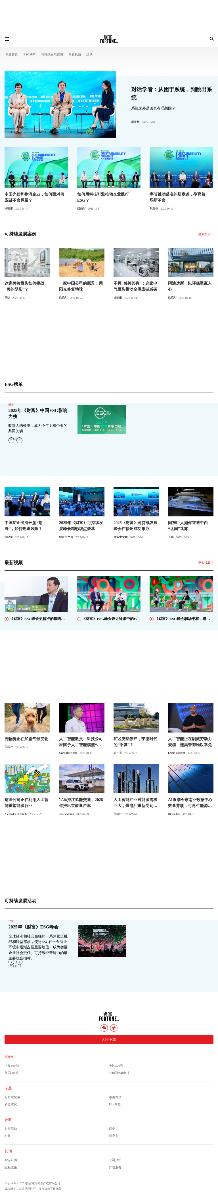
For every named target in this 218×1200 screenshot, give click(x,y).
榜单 (11, 404)
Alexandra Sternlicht (16, 814)
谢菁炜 (135, 121)
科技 (8, 1135)
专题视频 (74, 54)
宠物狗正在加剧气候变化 (26, 738)
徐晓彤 (9, 208)
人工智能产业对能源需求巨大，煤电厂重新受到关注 (135, 805)
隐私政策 (11, 1167)
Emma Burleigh (176, 752)
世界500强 (12, 1065)
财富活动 (11, 1128)
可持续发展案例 (52, 54)
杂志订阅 (11, 1160)
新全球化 (11, 1104)
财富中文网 (66, 537)
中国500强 (116, 1065)
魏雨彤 (81, 208)
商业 (112, 1128)
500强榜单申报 (119, 1073)
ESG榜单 (29, 54)
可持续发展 (12, 1097)
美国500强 (12, 1073)
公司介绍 (115, 1160)
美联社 (9, 746)
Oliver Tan (174, 814)
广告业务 (115, 1167)
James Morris (66, 814)
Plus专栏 (115, 1104)
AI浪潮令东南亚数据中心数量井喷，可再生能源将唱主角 (190, 805)
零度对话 (115, 1097)
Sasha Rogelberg (68, 752)
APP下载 (109, 1040)
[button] (19, 440)
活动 (89, 54)
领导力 (113, 1135)
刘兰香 (154, 208)
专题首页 (11, 54)
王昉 (7, 297)
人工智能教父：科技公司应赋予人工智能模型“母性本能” (81, 744)
